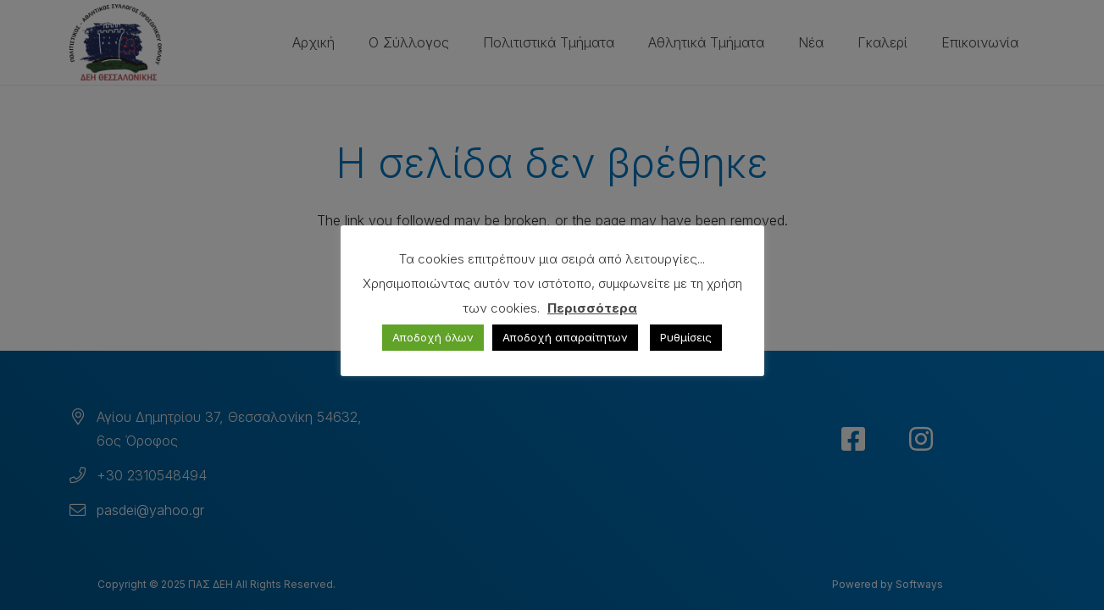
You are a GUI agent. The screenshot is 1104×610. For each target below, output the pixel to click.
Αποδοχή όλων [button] (433, 337)
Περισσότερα (592, 308)
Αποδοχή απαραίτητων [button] (565, 337)
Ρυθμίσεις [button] (686, 337)
